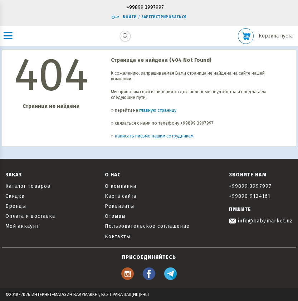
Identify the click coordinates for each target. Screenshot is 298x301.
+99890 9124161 (249, 196)
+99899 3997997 (145, 7)
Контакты (117, 237)
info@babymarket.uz (261, 221)
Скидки (15, 196)
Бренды (15, 206)
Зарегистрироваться (164, 17)
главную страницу (157, 110)
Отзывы (115, 216)
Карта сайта (121, 196)
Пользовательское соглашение (147, 226)
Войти (123, 17)
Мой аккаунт (22, 226)
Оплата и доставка (30, 216)
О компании (121, 186)
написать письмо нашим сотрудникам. (155, 136)
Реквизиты (119, 206)
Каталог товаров (27, 186)
